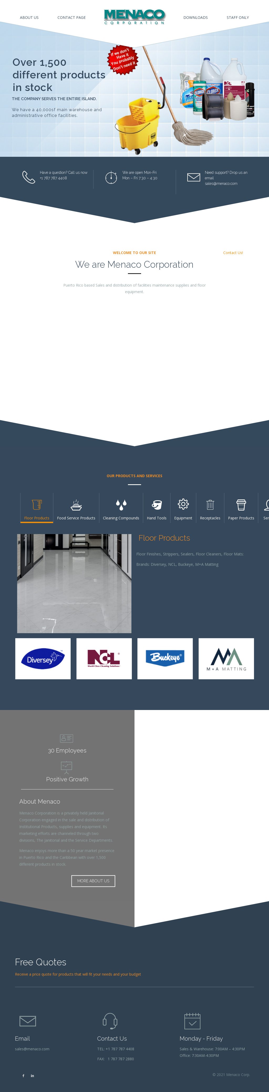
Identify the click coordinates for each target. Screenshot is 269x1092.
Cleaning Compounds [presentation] (121, 507)
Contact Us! (233, 252)
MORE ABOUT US (88, 881)
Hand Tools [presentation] (157, 507)
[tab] (36, 508)
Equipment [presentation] (183, 507)
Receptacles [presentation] (210, 507)
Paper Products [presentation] (241, 507)
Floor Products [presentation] (36, 507)
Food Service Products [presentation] (76, 507)
